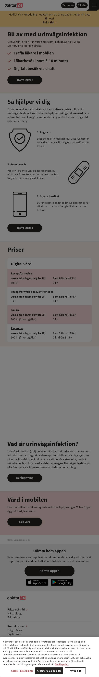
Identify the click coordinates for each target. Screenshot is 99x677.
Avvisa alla (75, 670)
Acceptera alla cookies (49, 670)
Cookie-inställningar (22, 670)
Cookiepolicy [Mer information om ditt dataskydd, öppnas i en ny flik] (62, 664)
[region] (49, 657)
